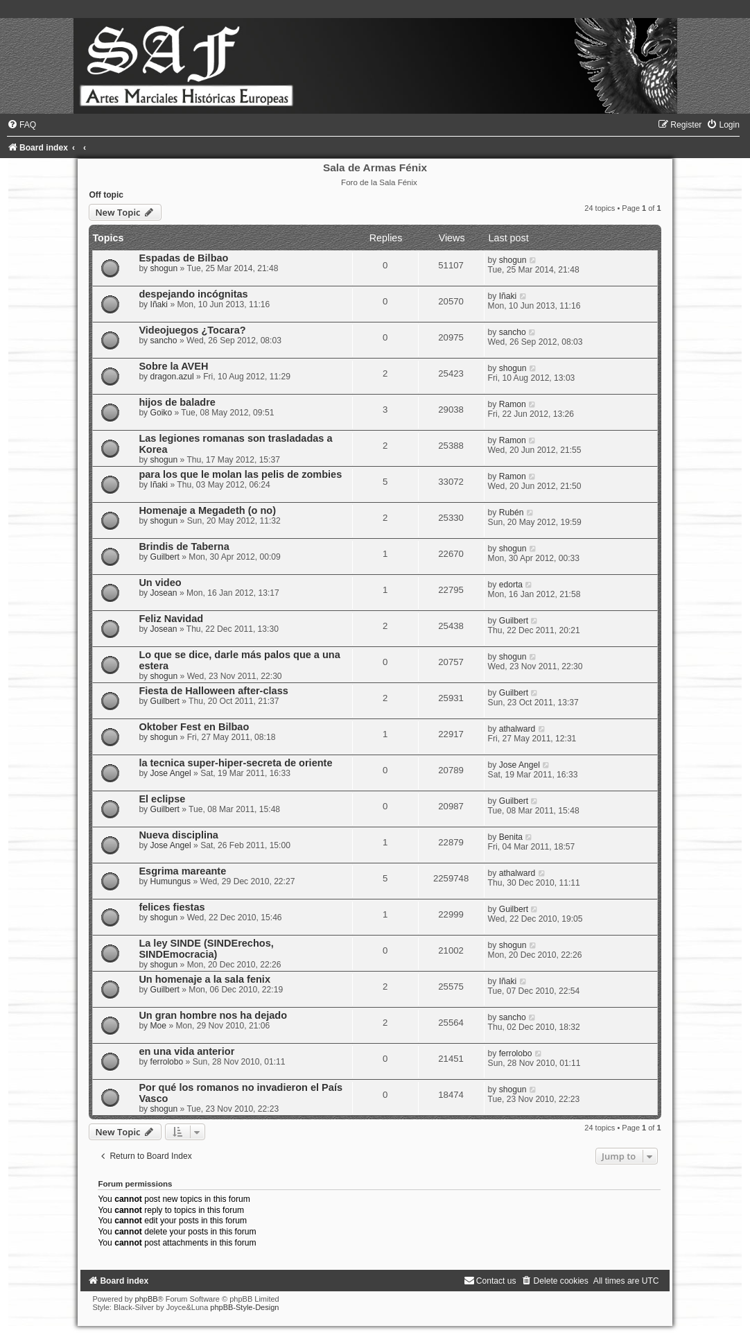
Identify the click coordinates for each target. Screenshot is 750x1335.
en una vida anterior (186, 1051)
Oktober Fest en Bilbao (194, 726)
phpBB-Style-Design (244, 1307)
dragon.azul (172, 376)
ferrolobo (167, 1062)
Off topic (106, 195)
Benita (511, 837)
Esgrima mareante (182, 871)
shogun (164, 268)
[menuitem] (21, 125)
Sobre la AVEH (173, 366)
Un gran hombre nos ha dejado (213, 1015)
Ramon (512, 404)
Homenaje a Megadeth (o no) (207, 510)
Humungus (170, 881)
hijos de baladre (177, 402)
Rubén (511, 512)
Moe (158, 1026)
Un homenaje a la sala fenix (204, 979)
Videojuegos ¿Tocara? (192, 330)
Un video (160, 582)
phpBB (146, 1299)
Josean (163, 593)
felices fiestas (171, 907)
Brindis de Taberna (184, 546)
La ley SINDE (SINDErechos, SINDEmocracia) (206, 949)
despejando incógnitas (193, 294)
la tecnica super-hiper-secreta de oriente (235, 762)
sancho (163, 340)
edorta (511, 584)
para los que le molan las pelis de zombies (240, 474)
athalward (517, 729)
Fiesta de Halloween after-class (213, 690)
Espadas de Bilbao (183, 258)
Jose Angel (170, 773)
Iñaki (159, 304)
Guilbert (165, 557)
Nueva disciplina (178, 835)
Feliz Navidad (171, 618)
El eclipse (162, 798)
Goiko (161, 412)
